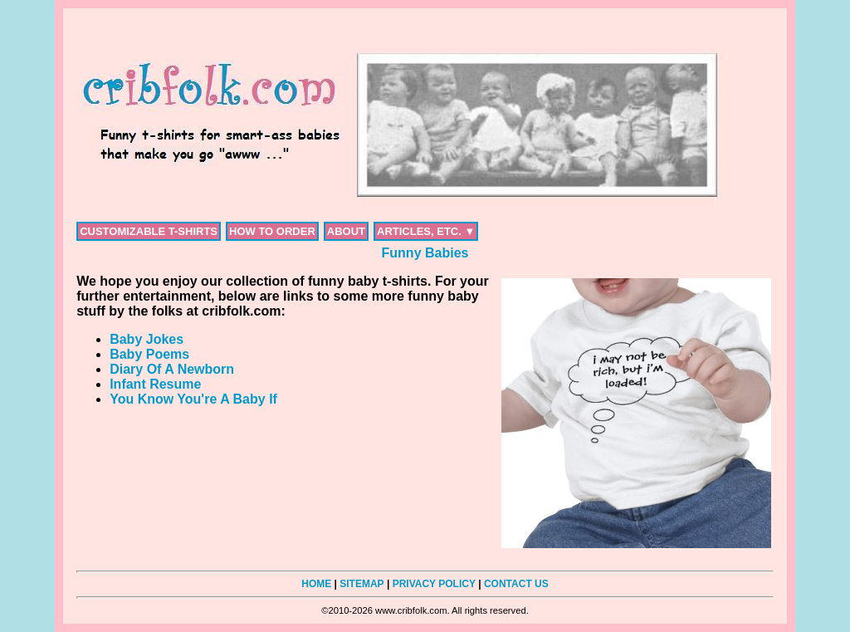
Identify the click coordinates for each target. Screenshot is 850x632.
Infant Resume (155, 384)
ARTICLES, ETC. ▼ (426, 231)
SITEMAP (361, 584)
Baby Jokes (146, 339)
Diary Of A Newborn (172, 369)
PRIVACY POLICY (434, 584)
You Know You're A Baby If (193, 399)
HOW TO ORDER (272, 231)
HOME (316, 584)
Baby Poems (149, 354)
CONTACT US (516, 584)
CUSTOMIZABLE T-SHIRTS (148, 231)
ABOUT (346, 231)
